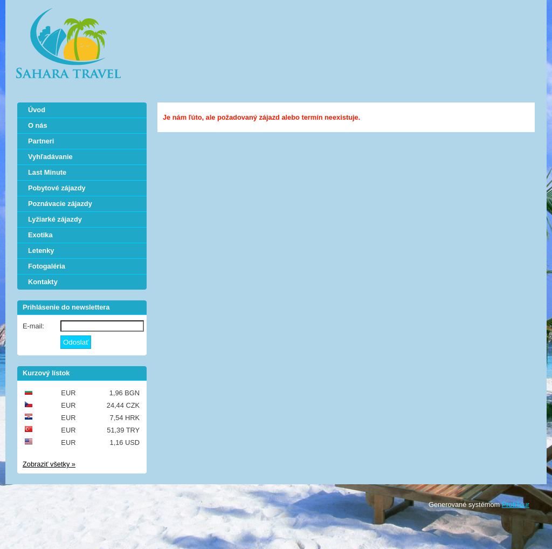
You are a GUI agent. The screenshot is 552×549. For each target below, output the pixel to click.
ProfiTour (515, 504)
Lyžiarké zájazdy (55, 219)
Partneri (41, 141)
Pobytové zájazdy (57, 188)
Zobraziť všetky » (49, 464)
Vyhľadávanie (50, 157)
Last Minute (47, 172)
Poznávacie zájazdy (60, 204)
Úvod (36, 110)
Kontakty (43, 282)
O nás (37, 125)
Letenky (41, 250)
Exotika (40, 235)
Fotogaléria (46, 266)
